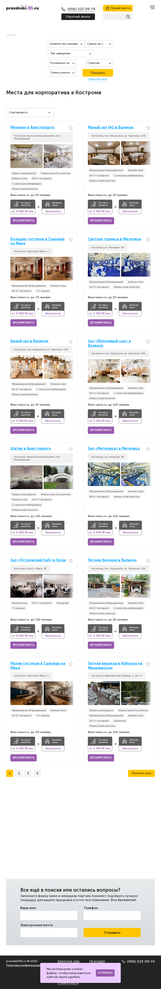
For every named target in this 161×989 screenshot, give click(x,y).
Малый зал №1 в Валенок (111, 127)
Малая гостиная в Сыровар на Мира (37, 665)
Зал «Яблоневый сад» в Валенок (109, 343)
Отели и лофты (67, 983)
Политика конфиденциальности (28, 965)
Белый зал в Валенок (29, 341)
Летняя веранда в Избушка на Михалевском (115, 665)
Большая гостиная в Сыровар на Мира (37, 241)
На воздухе (97, 961)
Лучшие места (118, 8)
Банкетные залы (68, 961)
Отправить (112, 932)
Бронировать (23, 220)
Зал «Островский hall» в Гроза (38, 560)
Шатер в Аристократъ (30, 448)
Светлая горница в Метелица (114, 239)
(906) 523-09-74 (138, 961)
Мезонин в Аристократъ (32, 127)
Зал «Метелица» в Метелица (114, 448)
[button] (70, 156)
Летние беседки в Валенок (112, 560)
